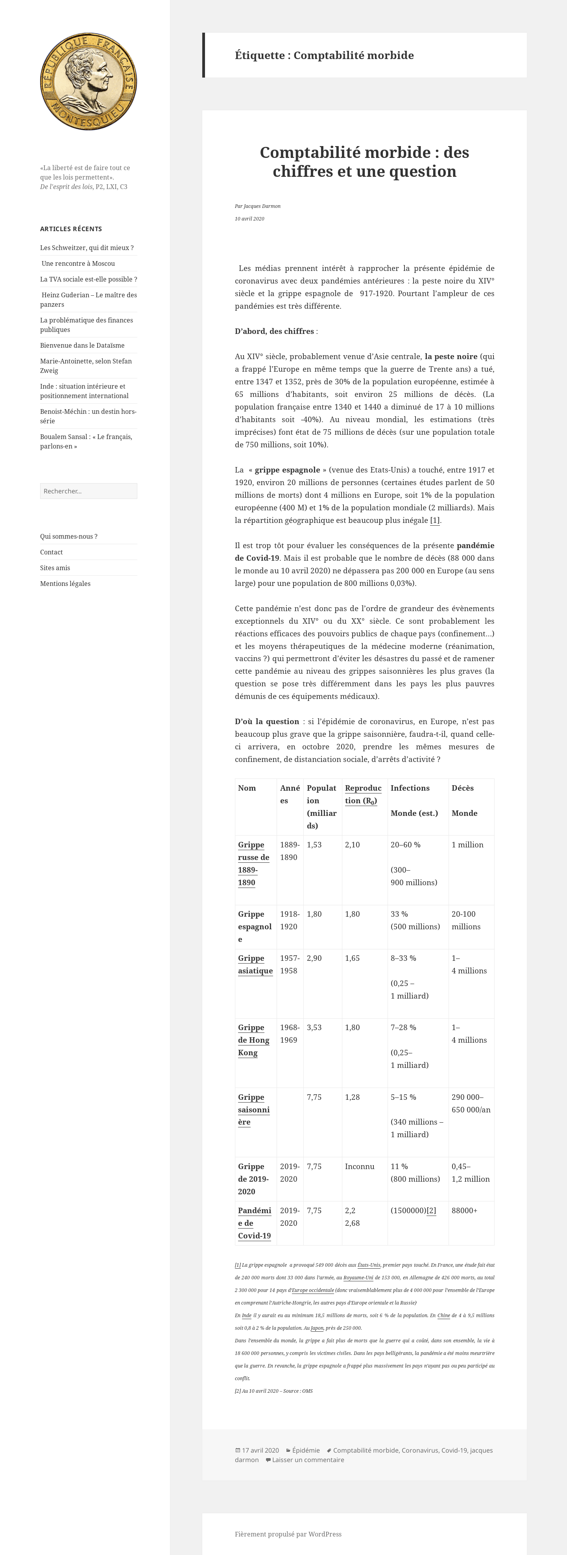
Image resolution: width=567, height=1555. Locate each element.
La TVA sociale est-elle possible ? (88, 279)
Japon (317, 1328)
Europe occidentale (313, 1290)
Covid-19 (454, 1450)
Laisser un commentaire (308, 1459)
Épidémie (306, 1450)
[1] (435, 520)
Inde (246, 1315)
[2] (431, 1210)
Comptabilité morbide (366, 1450)
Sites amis (55, 567)
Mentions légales (65, 583)
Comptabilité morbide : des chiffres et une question (364, 161)
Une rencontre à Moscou (78, 263)
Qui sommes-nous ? (69, 536)
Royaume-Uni (358, 1277)
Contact (51, 552)
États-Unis (369, 1265)
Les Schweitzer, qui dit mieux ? (87, 247)
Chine (444, 1315)
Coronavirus (420, 1450)
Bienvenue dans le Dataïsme (82, 345)
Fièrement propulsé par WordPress (288, 1534)
